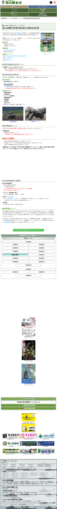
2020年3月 (28, 275)
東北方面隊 (34, 492)
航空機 (27, 482)
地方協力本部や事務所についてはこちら (28, 402)
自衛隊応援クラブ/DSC (28, 451)
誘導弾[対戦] (50, 482)
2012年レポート (16, 476)
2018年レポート (16, 475)
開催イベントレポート (14, 14)
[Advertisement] (28, 164)
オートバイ (7, 83)
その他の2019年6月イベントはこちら (28, 230)
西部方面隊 (19, 492)
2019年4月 (41, 248)
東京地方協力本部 (28, 405)
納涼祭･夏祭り (15, 254)
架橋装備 (28, 483)
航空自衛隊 (45, 444)
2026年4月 (30, 464)
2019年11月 (42, 261)
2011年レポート (25, 476)
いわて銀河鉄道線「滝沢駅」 (11, 198)
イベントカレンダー (14, 10)
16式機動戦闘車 (9, 86)
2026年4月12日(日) (29, 360)
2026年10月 (31, 466)
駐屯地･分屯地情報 (16, 501)
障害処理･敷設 (35, 483)
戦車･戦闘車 (5, 482)
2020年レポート (44, 473)
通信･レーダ (44, 483)
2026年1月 (4, 464)
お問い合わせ (13, 504)
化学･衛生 (9, 483)
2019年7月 (41, 254)
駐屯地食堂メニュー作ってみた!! (10, 488)
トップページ (5, 504)
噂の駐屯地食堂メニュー (10, 490)
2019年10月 (15, 261)
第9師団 (17, 33)
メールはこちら (42, 6)
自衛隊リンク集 (6, 501)
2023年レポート (16, 473)
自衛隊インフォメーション (9, 468)
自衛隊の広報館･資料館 (10, 496)
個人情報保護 (22, 504)
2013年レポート (6, 476)
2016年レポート (35, 475)
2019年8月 (15, 258)
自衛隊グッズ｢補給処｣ (46, 451)
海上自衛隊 (28, 444)
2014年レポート (44, 475)
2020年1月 (15, 272)
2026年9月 (22, 466)
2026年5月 (39, 464)
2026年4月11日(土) (29, 337)
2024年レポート (6, 473)
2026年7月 (4, 466)
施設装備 (22, 483)
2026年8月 (13, 466)
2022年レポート (25, 473)
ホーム (15, 6)
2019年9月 (41, 258)
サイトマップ (30, 504)
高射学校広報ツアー (17, 497)
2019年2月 (41, 244)
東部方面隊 (5, 492)
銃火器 (4, 483)
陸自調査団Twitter (11, 436)
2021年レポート (35, 473)
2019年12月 (28, 265)
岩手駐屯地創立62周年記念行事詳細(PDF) (15, 56)
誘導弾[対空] (42, 482)
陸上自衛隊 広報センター (10, 451)
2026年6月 (48, 464)
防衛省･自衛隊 (45, 436)
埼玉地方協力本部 (28, 408)
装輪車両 (22, 482)
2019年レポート (6, 475)
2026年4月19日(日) (29, 384)
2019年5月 (15, 251)
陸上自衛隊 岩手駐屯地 (9, 50)
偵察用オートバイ (35, 121)
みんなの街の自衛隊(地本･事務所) (13, 499)
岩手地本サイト (9, 60)
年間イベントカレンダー (10, 461)
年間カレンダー (28, 238)
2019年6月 (41, 251)
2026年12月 (48, 466)
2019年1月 (15, 244)
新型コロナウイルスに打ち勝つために (27, 468)
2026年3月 (22, 464)
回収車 (11, 482)
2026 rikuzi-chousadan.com (29, 507)
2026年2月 (13, 464)
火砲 (37, 482)
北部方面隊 (26, 492)
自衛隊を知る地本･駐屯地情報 (42, 14)
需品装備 (16, 483)
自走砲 (32, 482)
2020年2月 (41, 272)
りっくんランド (6, 497)
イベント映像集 (37, 501)
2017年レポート (25, 475)
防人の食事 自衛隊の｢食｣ (10, 487)
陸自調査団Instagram (28, 436)
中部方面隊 (12, 492)
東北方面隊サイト (9, 58)
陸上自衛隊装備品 (43, 10)
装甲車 (16, 482)
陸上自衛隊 (10, 444)
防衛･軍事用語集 (27, 501)
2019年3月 (15, 248)
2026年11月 (40, 466)
